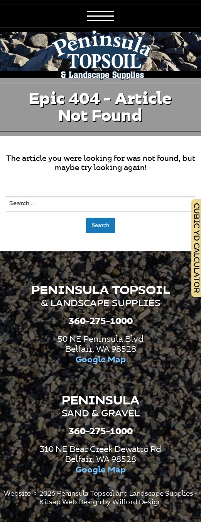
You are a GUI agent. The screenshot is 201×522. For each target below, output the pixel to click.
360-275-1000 (101, 321)
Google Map (101, 360)
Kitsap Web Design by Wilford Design (100, 502)
